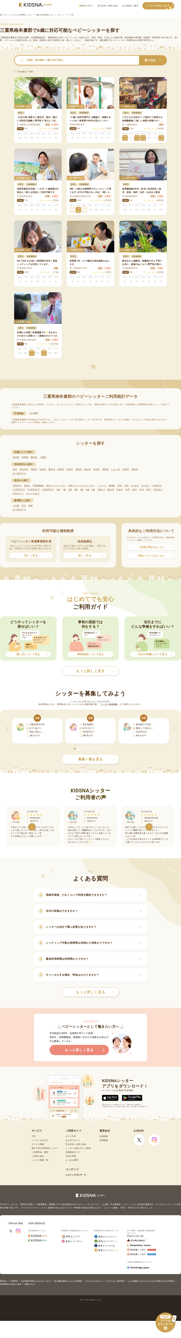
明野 (30, 505)
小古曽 (16, 505)
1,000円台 (156, 485)
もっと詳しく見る (95, 992)
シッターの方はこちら (160, 5)
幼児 (127, 489)
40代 (148, 489)
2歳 (70, 489)
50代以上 (158, 489)
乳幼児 (119, 489)
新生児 (110, 489)
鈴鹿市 (60, 469)
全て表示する (19, 473)
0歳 (58, 489)
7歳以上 (101, 489)
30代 (141, 489)
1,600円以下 (19, 489)
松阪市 (43, 469)
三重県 (43, 457)
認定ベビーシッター (56, 485)
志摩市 (125, 469)
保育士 (27, 485)
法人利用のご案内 (130, 6)
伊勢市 (34, 469)
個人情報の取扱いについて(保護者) (68, 1281)
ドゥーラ (101, 485)
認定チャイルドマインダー (81, 485)
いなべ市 (115, 469)
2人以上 (135, 485)
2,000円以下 (33, 489)
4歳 (81, 489)
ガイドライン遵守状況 (115, 1281)
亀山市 (87, 469)
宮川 (24, 505)
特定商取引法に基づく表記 (10, 1284)
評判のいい (18, 493)
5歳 (87, 489)
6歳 (93, 489)
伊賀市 (134, 469)
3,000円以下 (48, 489)
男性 (120, 485)
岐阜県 (16, 457)
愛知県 (34, 457)
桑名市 (52, 469)
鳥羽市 (96, 469)
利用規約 (14, 1281)
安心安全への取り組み (108, 6)
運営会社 (3, 1281)
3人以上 (145, 485)
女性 (126, 485)
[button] (75, 748)
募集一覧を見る (96, 759)
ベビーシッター (71, 37)
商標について (30, 1284)
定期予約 (17, 485)
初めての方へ (86, 6)
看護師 (112, 485)
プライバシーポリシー (94, 1281)
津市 (15, 469)
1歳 (64, 489)
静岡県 (25, 457)
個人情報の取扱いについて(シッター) (36, 1281)
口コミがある (32, 493)
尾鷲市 (78, 469)
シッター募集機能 (109, 704)
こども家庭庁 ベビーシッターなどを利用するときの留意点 (151, 1281)
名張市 (69, 469)
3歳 (76, 489)
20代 (134, 489)
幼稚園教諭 (38, 485)
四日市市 (24, 469)
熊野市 (105, 469)
